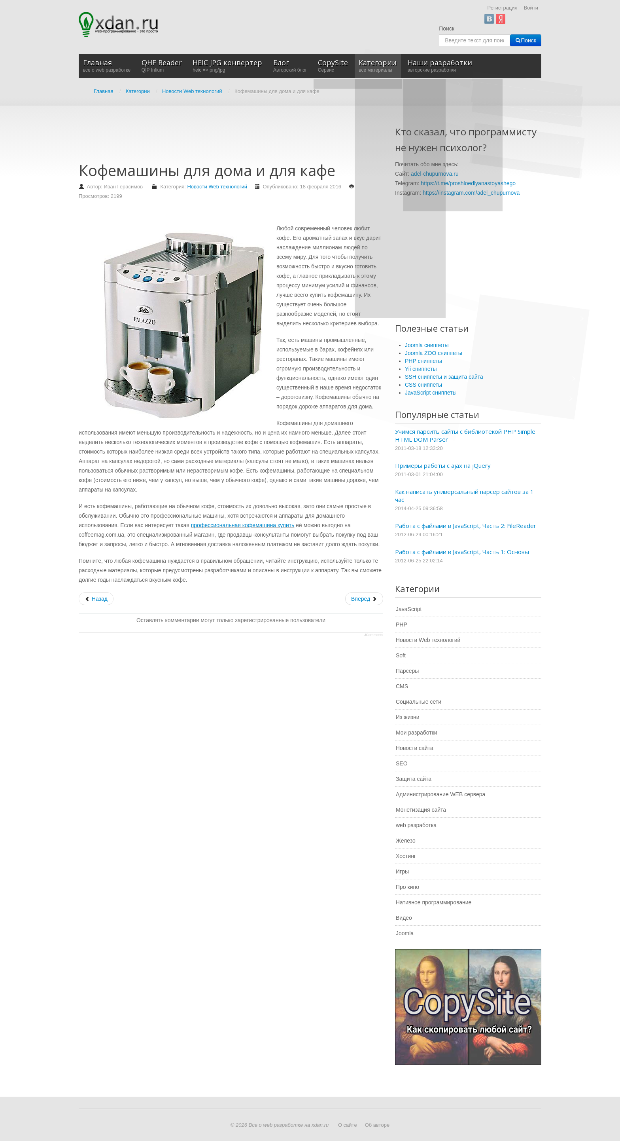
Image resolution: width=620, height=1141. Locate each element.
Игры (402, 871)
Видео (404, 918)
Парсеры (407, 671)
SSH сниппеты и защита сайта (444, 377)
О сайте (347, 1125)
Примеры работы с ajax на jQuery (443, 465)
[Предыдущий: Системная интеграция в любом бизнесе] (96, 598)
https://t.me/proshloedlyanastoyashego (468, 183)
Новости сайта (414, 748)
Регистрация (503, 8)
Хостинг (406, 856)
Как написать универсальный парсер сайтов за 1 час (464, 495)
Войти (531, 8)
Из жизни (408, 717)
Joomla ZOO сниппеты (433, 353)
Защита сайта (413, 779)
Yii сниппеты (421, 369)
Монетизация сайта (421, 810)
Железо (406, 840)
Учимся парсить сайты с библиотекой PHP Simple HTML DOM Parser (465, 435)
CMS (402, 686)
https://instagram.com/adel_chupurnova (471, 193)
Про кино (407, 887)
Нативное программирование (433, 902)
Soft (401, 655)
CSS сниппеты (423, 385)
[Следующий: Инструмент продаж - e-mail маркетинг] (364, 598)
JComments (373, 635)
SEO (402, 763)
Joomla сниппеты (427, 345)
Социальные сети (418, 702)
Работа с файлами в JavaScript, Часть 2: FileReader (465, 526)
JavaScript (409, 609)
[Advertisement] (223, 138)
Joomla (405, 933)
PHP (401, 624)
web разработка (416, 825)
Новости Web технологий (217, 187)
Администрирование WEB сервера (440, 794)
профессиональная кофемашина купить (243, 525)
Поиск (446, 28)
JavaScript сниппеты (431, 392)
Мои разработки (416, 732)
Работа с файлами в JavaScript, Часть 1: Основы (462, 552)
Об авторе (377, 1125)
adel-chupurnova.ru (435, 174)
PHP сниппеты (423, 361)
